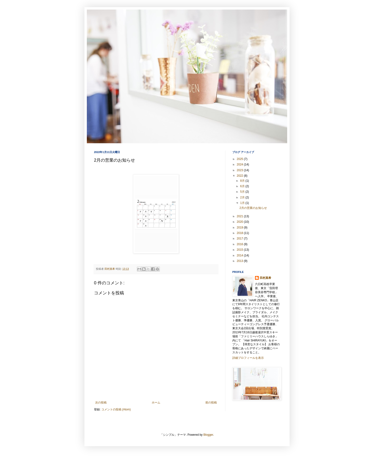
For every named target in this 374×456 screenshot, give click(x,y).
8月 (242, 180)
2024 (240, 164)
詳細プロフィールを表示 (248, 358)
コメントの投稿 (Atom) (116, 409)
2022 (240, 175)
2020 (240, 221)
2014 (240, 255)
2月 (242, 197)
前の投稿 (211, 402)
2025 (240, 159)
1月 (242, 203)
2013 (240, 261)
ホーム (156, 402)
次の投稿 (101, 402)
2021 (240, 216)
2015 (240, 249)
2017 (240, 238)
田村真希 (265, 278)
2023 (240, 170)
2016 (240, 244)
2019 (240, 227)
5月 (242, 191)
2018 (240, 233)
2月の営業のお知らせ (253, 208)
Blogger (208, 434)
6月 (242, 186)
